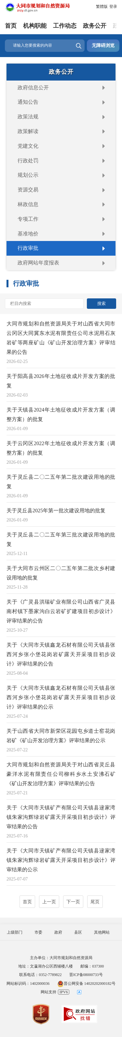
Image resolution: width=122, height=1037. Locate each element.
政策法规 (28, 116)
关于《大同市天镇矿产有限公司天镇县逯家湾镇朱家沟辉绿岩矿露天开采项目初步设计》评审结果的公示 (61, 860)
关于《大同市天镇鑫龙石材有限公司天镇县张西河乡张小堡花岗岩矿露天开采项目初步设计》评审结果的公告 (61, 654)
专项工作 (28, 219)
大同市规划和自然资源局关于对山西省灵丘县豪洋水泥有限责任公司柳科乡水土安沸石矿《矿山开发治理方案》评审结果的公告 (61, 774)
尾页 (95, 901)
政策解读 (28, 131)
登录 (113, 6)
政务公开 (94, 26)
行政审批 (28, 248)
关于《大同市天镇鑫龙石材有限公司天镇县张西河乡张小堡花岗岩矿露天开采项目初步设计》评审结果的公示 (61, 697)
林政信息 (28, 204)
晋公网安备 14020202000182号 (86, 983)
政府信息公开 (33, 87)
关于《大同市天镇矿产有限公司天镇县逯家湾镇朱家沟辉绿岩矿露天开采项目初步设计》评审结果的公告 (61, 817)
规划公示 (28, 175)
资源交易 (28, 189)
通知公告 (28, 102)
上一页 (49, 901)
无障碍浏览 (103, 45)
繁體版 (102, 6)
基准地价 (28, 233)
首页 (11, 26)
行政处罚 (28, 160)
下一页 (73, 901)
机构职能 (35, 26)
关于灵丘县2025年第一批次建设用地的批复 (56, 510)
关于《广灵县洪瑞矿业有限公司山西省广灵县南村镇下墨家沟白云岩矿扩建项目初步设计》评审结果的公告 (61, 611)
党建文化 (28, 146)
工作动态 (64, 26)
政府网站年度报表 (38, 262)
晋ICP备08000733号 (86, 974)
